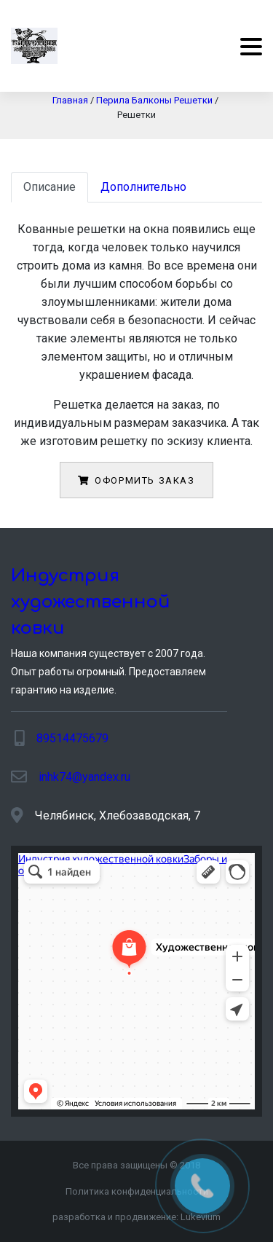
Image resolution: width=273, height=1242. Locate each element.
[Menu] (245, 46)
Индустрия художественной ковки (90, 602)
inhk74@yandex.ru (84, 777)
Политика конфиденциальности (137, 1191)
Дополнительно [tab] (143, 187)
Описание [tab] (49, 187)
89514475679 (72, 738)
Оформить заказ (136, 480)
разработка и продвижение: (136, 1216)
